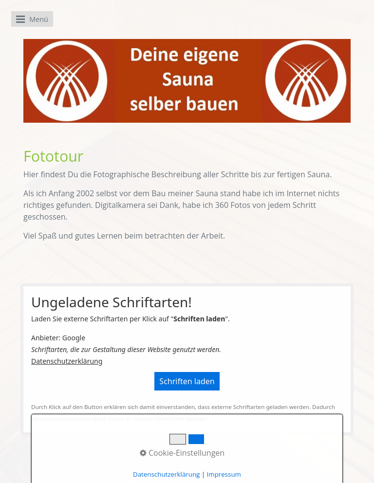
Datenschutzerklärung (66, 361)
